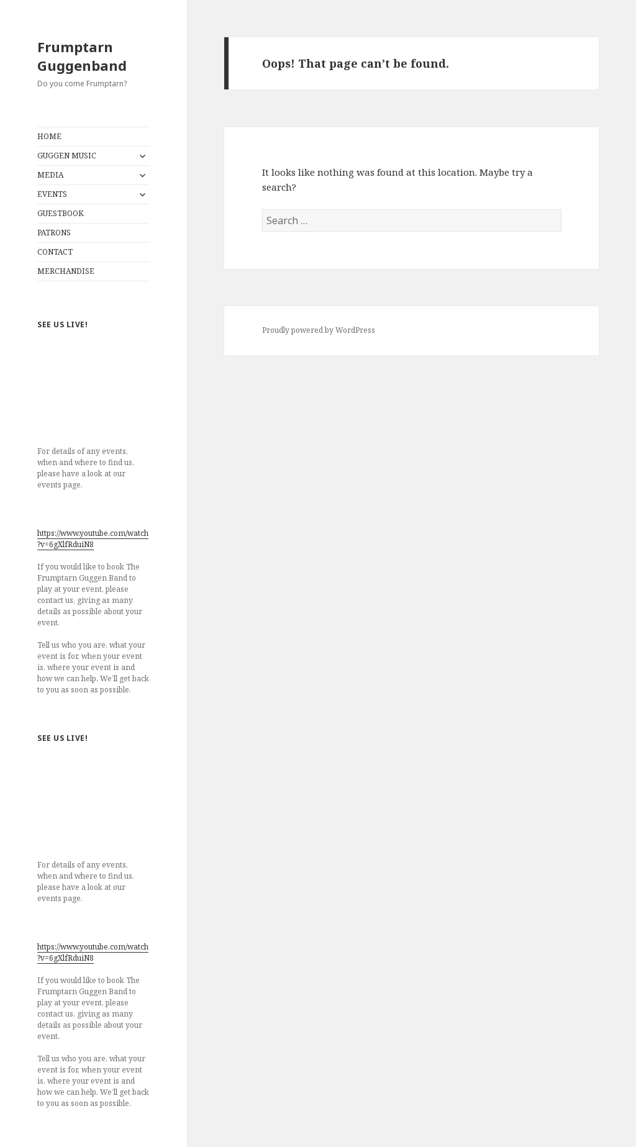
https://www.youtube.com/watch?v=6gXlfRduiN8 (92, 539)
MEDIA (50, 175)
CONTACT (55, 252)
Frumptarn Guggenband (82, 56)
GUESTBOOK (60, 213)
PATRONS (54, 232)
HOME (49, 136)
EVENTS (52, 194)
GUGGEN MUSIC (66, 155)
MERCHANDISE (65, 271)
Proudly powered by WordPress (318, 330)
